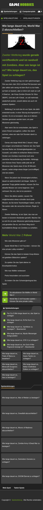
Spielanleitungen (31, 18)
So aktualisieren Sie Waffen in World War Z (23, 294)
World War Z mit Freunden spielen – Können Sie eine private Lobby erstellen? (23, 300)
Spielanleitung (10, 18)
